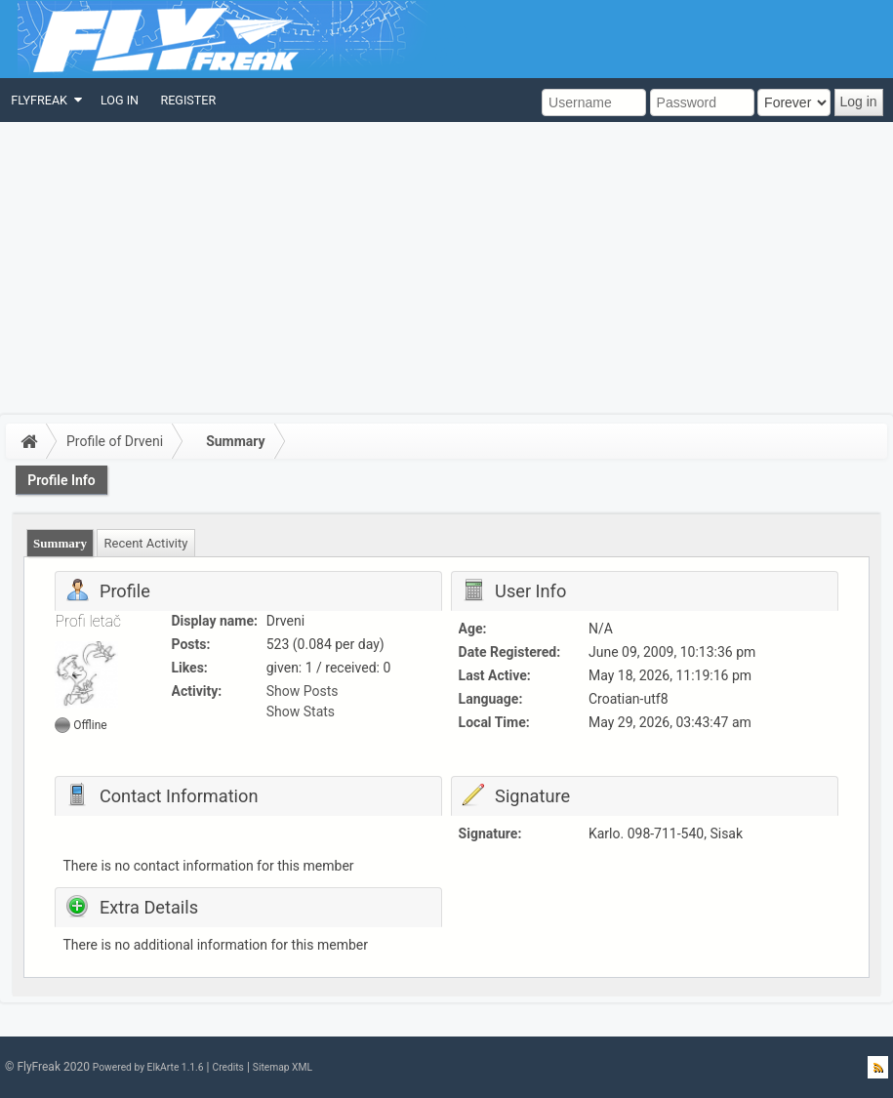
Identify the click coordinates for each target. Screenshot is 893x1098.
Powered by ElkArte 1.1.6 (148, 1067)
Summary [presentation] (60, 543)
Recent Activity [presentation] (146, 543)
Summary (235, 441)
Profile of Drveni (114, 441)
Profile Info (61, 480)
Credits (227, 1067)
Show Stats (300, 711)
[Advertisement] (446, 268)
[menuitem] (45, 100)
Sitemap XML (282, 1067)
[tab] (60, 543)
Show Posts (302, 691)
